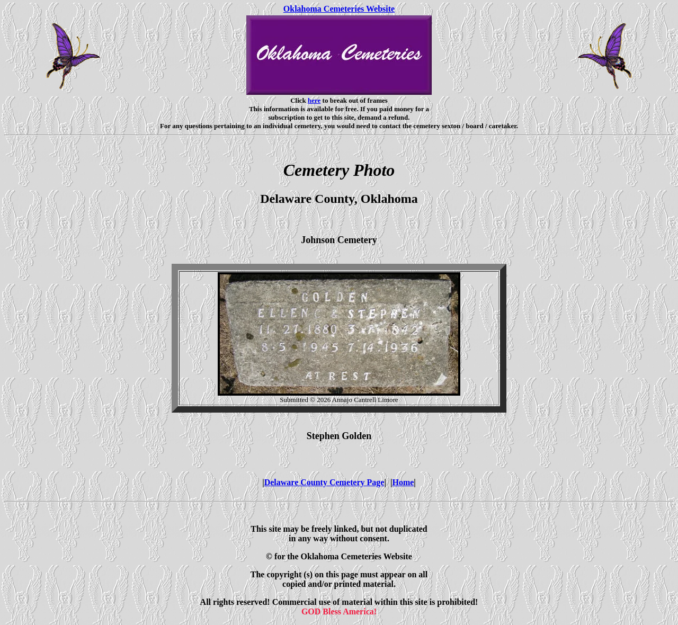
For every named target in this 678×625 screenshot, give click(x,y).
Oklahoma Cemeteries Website (339, 8)
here (314, 100)
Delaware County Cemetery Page (324, 482)
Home (403, 482)
